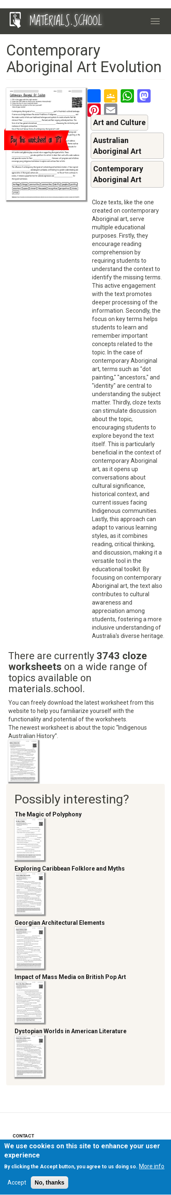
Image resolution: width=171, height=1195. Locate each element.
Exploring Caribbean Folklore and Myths (70, 868)
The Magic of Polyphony (48, 814)
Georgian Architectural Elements (60, 922)
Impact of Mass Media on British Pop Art (70, 977)
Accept (16, 1185)
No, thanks (49, 1185)
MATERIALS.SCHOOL (66, 21)
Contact (23, 1136)
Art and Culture (119, 122)
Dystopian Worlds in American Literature (70, 1031)
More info (151, 1169)
